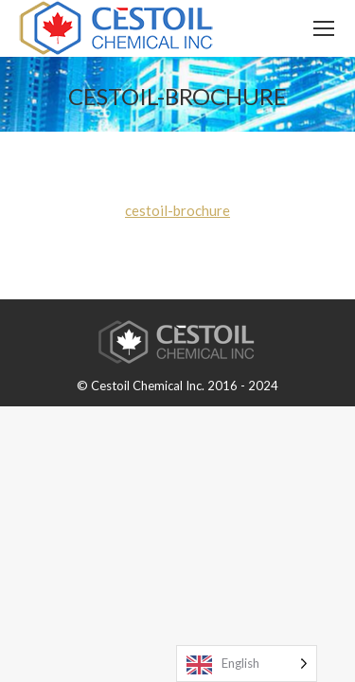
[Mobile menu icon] (323, 28)
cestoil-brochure (177, 210)
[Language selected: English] (246, 663)
